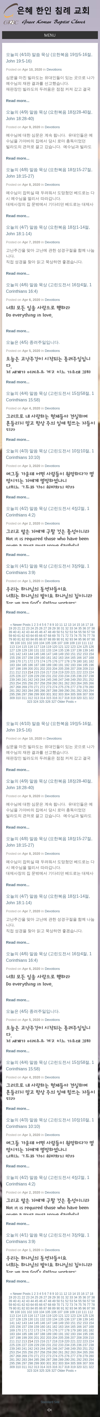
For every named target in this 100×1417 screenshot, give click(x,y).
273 (48, 687)
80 (14, 639)
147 (48, 654)
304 (67, 694)
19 (10, 628)
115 (24, 647)
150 (67, 654)
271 (36, 687)
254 (18, 683)
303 (61, 694)
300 (42, 694)
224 (91, 672)
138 (79, 650)
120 (54, 647)
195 (85, 665)
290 (67, 691)
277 (73, 687)
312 (30, 698)
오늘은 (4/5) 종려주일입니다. (33, 342)
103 (35, 643)
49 (53, 632)
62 (23, 636)
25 (36, 628)
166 (79, 658)
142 (18, 654)
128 (18, 650)
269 (24, 687)
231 (48, 676)
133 (48, 650)
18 (91, 625)
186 (30, 665)
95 (80, 639)
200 (30, 669)
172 (30, 661)
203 (48, 669)
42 (23, 632)
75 (80, 636)
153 (85, 654)
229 (36, 676)
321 (85, 698)
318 (67, 698)
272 (42, 687)
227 (24, 676)
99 (12, 643)
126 (91, 647)
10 (56, 625)
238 (91, 676)
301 (48, 694)
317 (61, 698)
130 (30, 650)
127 (12, 650)
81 (19, 639)
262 (67, 683)
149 (61, 654)
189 (48, 665)
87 (45, 639)
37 (88, 628)
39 (10, 632)
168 (91, 658)
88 (49, 639)
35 (80, 628)
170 (18, 661)
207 (73, 669)
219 (61, 672)
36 (84, 628)
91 (62, 639)
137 (73, 650)
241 (24, 680)
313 (36, 698)
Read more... (17, 100)
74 (75, 636)
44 (32, 632)
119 (48, 647)
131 (36, 650)
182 (91, 661)
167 (85, 658)
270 (30, 687)
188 (42, 665)
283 (24, 691)
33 (71, 628)
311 (24, 698)
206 (67, 669)
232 (54, 676)
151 (73, 654)
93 (71, 639)
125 (85, 647)
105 (47, 643)
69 (53, 636)
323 (29, 702)
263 (73, 683)
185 (24, 665)
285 (36, 691)
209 (85, 669)
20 (14, 628)
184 (18, 665)
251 (85, 680)
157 (24, 658)
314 (42, 698)
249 (73, 680)
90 (58, 639)
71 (62, 636)
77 (88, 636)
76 (84, 636)
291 (73, 691)
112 (90, 643)
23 (27, 628)
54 (75, 632)
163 (61, 658)
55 (80, 632)
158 (30, 658)
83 (27, 639)
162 (54, 658)
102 (29, 643)
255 (24, 683)
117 (36, 647)
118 (42, 647)
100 (17, 643)
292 (79, 691)
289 (61, 691)
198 (18, 669)
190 (54, 665)
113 (12, 647)
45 (36, 632)
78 (93, 636)
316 (54, 698)
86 (40, 639)
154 (91, 654)
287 (48, 691)
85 (36, 639)
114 (18, 647)
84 (32, 639)
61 (19, 636)
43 (27, 632)
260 (54, 683)
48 (49, 632)
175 (48, 661)
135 (61, 650)
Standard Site (50, 1402)
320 (79, 698)
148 (54, 654)
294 (91, 691)
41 (19, 632)
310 (18, 698)
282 (18, 691)
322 (91, 698)
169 (12, 661)
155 (12, 658)
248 (67, 680)
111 (84, 643)
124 (79, 647)
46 (40, 632)
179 (73, 661)
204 (54, 669)
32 (66, 628)
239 (12, 680)
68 (49, 636)
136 (67, 650)
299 (36, 694)
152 (79, 654)
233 (61, 676)
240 (18, 680)
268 (18, 687)
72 (66, 636)
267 (12, 687)
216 (42, 672)
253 (12, 683)
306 (79, 694)
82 (23, 639)
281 (12, 691)
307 (85, 694)
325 (41, 702)
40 (14, 632)
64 (32, 636)
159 (36, 658)
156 (18, 658)
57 (88, 632)
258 (42, 683)
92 (66, 639)
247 (61, 680)
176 (54, 661)
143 (24, 654)
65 (36, 636)
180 (79, 661)
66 (40, 636)
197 (12, 669)
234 (67, 676)
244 (42, 680)
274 (54, 687)
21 (19, 628)
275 (61, 687)
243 (36, 680)
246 (54, 680)
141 (12, 654)
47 (45, 632)
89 (53, 639)
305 (73, 694)
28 (49, 628)
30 (58, 628)
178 (67, 661)
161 (48, 658)
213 (24, 672)
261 (61, 683)
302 (54, 694)
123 (73, 647)
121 (61, 647)
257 (36, 683)
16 (82, 625)
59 (10, 636)
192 (67, 665)
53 (71, 632)
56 (84, 632)
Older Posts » (67, 702)
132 (42, 650)
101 (23, 643)
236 (79, 676)
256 (30, 683)
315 (48, 698)
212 (18, 672)
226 (18, 676)
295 (12, 694)
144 (30, 654)
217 (48, 672)
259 (48, 683)
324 (35, 702)
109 (72, 643)
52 (66, 632)
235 (73, 676)
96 (84, 639)
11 (61, 625)
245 (48, 680)
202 (42, 669)
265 (85, 683)
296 (18, 694)
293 (85, 691)
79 (10, 639)
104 (41, 643)
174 (42, 661)
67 (45, 636)
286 (42, 691)
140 (91, 650)
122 (67, 647)
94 (75, 639)
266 (91, 683)
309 (12, 698)
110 (78, 643)
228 (30, 676)
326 (48, 702)
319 (73, 698)
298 (30, 694)
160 (42, 658)
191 (61, 665)
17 (87, 625)
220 (67, 672)
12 (65, 625)
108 (66, 643)
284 (30, 691)
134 (54, 650)
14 (74, 625)
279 (85, 687)
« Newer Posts (20, 625)
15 (78, 625)
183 (12, 665)
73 (71, 636)
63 (27, 636)
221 (73, 672)
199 (24, 669)
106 (54, 643)
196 (91, 665)
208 (79, 669)
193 (73, 665)
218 (54, 672)
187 (36, 665)
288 (54, 691)
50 (58, 632)
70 (58, 636)
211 (12, 672)
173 (36, 661)
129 (24, 650)
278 (79, 687)
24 (32, 628)
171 (24, 661)
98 (93, 639)
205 (61, 669)
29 (53, 628)
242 (30, 680)
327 (54, 702)
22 (23, 628)
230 (42, 676)
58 (93, 632)
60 (14, 636)
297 (24, 694)
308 (91, 694)
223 (85, 672)
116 (30, 647)
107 (60, 643)
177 (61, 661)
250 (79, 680)
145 (36, 654)
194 (79, 665)
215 (36, 672)
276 (67, 687)
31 (62, 628)
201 (36, 669)
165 (73, 658)
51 (62, 632)
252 (91, 680)
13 (69, 625)
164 (67, 658)
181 (85, 661)
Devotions (54, 69)
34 (75, 628)
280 (91, 687)
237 (85, 676)
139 (85, 650)
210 (91, 669)
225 (12, 676)
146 (42, 654)
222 (79, 672)
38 (93, 628)
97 (88, 639)
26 (40, 628)
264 (79, 683)
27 (45, 628)
